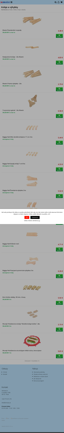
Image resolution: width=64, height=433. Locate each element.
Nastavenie (35, 217)
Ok (27, 217)
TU (39, 220)
